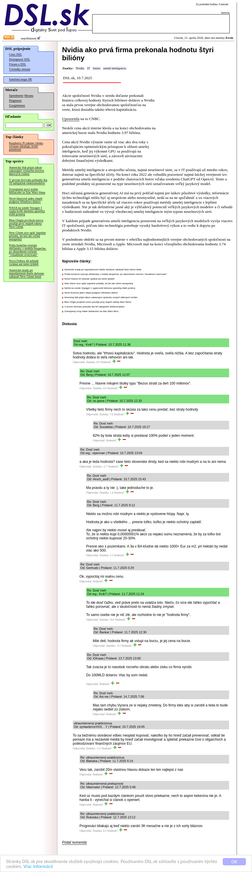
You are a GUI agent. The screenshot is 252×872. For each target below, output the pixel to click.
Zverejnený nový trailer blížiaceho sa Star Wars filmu (27, 191)
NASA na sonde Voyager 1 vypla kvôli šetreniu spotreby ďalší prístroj (27, 211)
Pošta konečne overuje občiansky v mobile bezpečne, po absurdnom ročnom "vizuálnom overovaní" (27, 250)
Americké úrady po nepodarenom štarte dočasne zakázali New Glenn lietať (26, 273)
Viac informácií (38, 867)
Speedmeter (16, 95)
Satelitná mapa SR (20, 79)
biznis (96, 68)
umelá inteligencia (114, 68)
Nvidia (80, 68)
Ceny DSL (15, 54)
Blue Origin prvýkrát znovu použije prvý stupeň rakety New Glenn (26, 223)
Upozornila (70, 119)
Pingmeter (15, 100)
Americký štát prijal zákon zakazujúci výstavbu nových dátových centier (26, 170)
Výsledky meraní (19, 69)
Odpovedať (79, 362)
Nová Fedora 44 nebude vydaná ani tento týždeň (24, 262)
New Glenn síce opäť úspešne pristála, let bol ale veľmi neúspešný (27, 236)
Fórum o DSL (17, 64)
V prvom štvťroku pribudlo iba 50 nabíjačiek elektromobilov (28, 181)
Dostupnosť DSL (19, 59)
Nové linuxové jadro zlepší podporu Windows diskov (25, 200)
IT (88, 68)
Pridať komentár (74, 842)
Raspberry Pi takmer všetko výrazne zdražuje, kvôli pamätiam (26, 146)
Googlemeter (17, 105)
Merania (28, 95)
